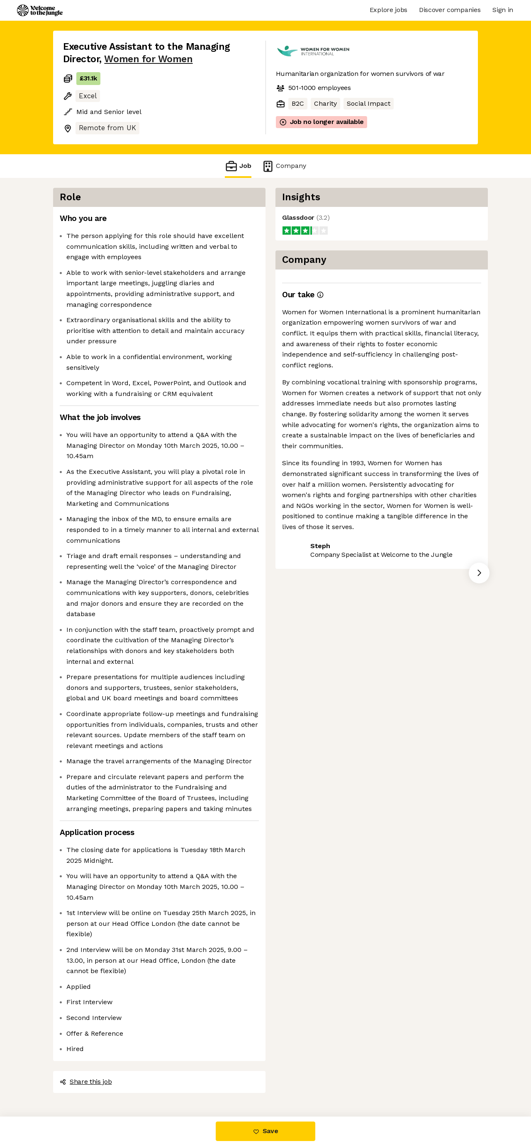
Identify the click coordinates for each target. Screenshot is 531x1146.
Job (238, 166)
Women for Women (148, 59)
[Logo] (40, 10)
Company (283, 166)
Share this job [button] (86, 1081)
